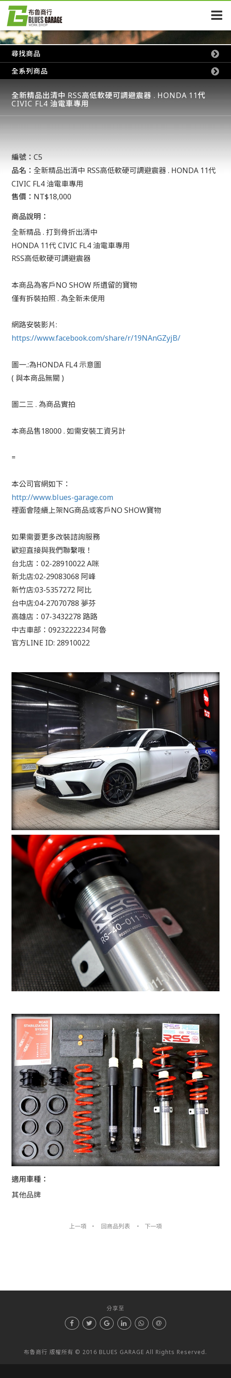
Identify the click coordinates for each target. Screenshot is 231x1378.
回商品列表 (115, 1226)
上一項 (78, 1226)
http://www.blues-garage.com (62, 497)
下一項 (153, 1226)
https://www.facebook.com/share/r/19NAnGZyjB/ (96, 338)
